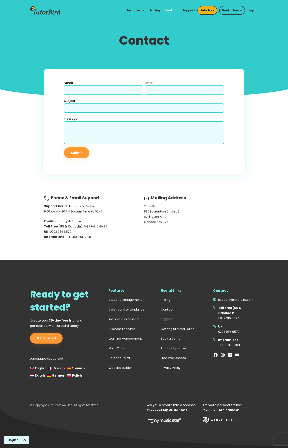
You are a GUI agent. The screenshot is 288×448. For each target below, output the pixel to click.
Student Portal (119, 358)
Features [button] (136, 10)
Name (69, 83)
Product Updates (173, 348)
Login (251, 10)
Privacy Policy (170, 368)
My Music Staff (175, 410)
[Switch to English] (17, 440)
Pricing (154, 10)
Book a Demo (232, 10)
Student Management (125, 300)
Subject (71, 101)
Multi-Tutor (117, 348)
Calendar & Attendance (126, 309)
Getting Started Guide (177, 329)
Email (150, 83)
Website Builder (120, 368)
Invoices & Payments (124, 319)
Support (188, 10)
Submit (77, 153)
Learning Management (125, 338)
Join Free (207, 10)
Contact (171, 10)
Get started (46, 338)
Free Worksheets (173, 358)
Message (72, 118)
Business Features (122, 329)
